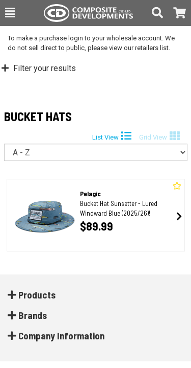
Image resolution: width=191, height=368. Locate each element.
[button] (10, 13)
